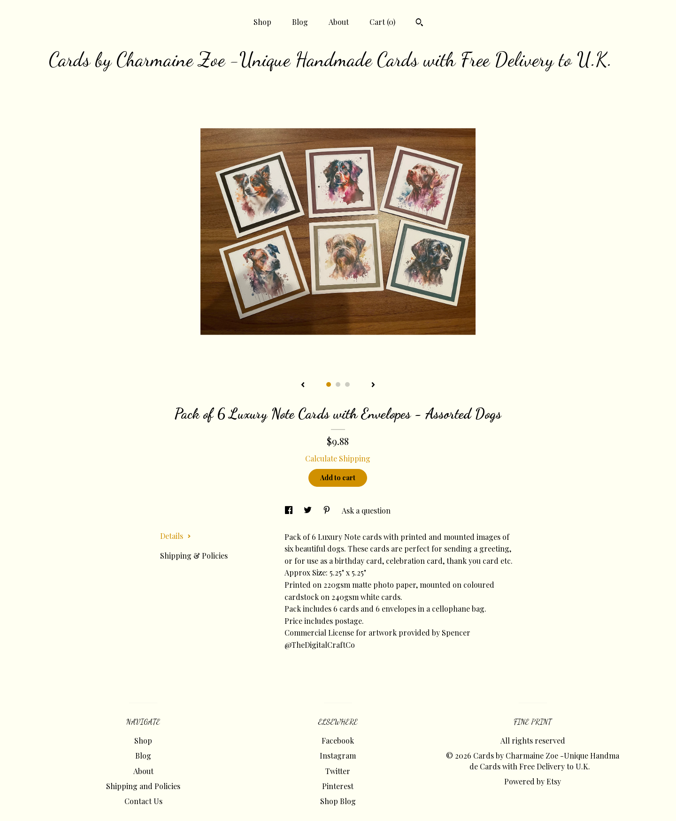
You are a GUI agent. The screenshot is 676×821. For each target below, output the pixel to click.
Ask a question (366, 510)
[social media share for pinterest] (327, 510)
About (339, 22)
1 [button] (328, 384)
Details (175, 536)
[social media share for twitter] (309, 510)
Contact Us (143, 801)
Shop (262, 22)
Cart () (382, 22)
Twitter (337, 771)
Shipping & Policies (194, 555)
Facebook (338, 740)
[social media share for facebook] (289, 510)
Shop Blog (338, 801)
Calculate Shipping (337, 458)
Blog (300, 22)
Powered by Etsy (532, 781)
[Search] (419, 23)
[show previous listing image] (302, 385)
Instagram (338, 755)
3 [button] (347, 384)
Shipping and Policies (143, 786)
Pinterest (337, 786)
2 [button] (338, 384)
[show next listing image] (373, 385)
